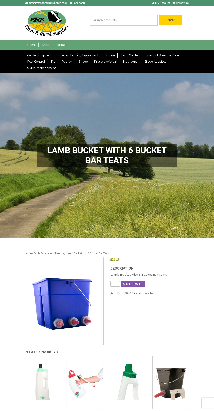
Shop (45, 44)
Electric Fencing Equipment (78, 55)
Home (31, 44)
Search (170, 20)
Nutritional (130, 61)
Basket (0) (180, 3)
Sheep (83, 61)
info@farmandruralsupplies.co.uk (46, 3)
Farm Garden (130, 55)
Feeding (60, 253)
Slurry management (41, 68)
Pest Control (36, 61)
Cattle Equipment (40, 55)
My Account (161, 3)
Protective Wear (105, 61)
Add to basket (133, 284)
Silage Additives (155, 61)
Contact (61, 44)
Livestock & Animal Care (162, 55)
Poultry (67, 61)
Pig (53, 61)
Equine (110, 55)
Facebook (77, 3)
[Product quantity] (115, 284)
